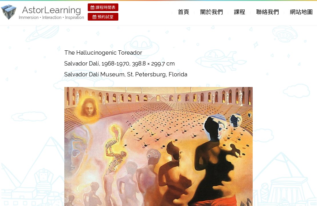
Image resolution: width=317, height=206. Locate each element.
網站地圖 (301, 12)
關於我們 (211, 12)
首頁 (183, 12)
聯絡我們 (267, 12)
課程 (239, 12)
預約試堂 (103, 17)
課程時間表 (103, 7)
